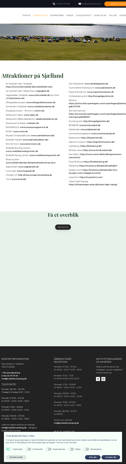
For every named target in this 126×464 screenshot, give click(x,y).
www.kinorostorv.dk (30, 144)
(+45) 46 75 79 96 (9, 376)
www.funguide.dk (26, 171)
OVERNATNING (57, 15)
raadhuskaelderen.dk (46, 119)
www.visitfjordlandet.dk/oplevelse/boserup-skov (31, 163)
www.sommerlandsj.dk (103, 133)
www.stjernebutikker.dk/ (35, 140)
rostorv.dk (39, 111)
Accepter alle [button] (110, 457)
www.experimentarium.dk (100, 92)
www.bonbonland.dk (89, 125)
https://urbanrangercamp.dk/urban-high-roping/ (93, 184)
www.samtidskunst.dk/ (43, 135)
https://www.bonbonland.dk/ (97, 150)
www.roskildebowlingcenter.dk (22, 151)
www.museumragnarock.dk (34, 127)
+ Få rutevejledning (10, 373)
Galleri (113, 15)
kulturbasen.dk (16, 98)
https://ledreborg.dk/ (91, 146)
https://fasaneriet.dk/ (91, 138)
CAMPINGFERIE (40, 15)
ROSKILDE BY (100, 15)
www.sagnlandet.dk (28, 167)
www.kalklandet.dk (90, 129)
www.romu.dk (20, 131)
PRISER (69, 15)
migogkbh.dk (42, 91)
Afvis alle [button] (92, 457)
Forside (26, 15)
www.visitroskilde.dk (39, 95)
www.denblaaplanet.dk (96, 84)
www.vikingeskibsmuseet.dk (40, 102)
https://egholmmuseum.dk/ (101, 142)
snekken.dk (33, 123)
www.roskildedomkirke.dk (41, 106)
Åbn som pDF (63, 227)
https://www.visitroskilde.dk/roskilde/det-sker (29, 87)
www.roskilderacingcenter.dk (44, 155)
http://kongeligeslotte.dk (100, 96)
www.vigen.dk (31, 115)
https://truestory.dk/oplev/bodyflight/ (98, 166)
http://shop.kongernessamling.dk (35, 175)
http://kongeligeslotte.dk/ (96, 121)
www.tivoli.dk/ (19, 179)
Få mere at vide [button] (16, 457)
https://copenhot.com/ (91, 177)
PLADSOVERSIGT (84, 15)
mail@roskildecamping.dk (13, 378)
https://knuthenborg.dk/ (95, 162)
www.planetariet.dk (105, 88)
